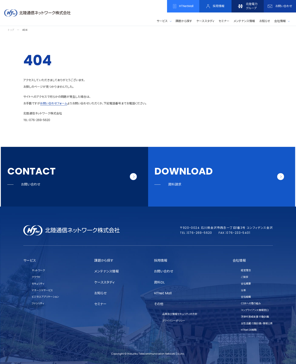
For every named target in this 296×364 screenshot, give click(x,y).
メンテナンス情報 (106, 271)
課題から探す (103, 260)
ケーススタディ (104, 282)
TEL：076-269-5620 (37, 120)
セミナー (100, 304)
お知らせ (100, 293)
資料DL (159, 282)
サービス (162, 21)
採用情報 (160, 260)
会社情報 (280, 21)
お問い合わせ (163, 271)
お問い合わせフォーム (53, 103)
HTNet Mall (163, 293)
